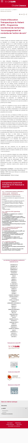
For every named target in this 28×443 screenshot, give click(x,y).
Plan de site (19, 424)
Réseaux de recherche (6, 11)
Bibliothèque (18, 422)
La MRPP (14, 9)
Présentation (5, 410)
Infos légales (10, 422)
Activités (4, 412)
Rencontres (8, 9)
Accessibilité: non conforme (14, 426)
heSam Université (10, 424)
